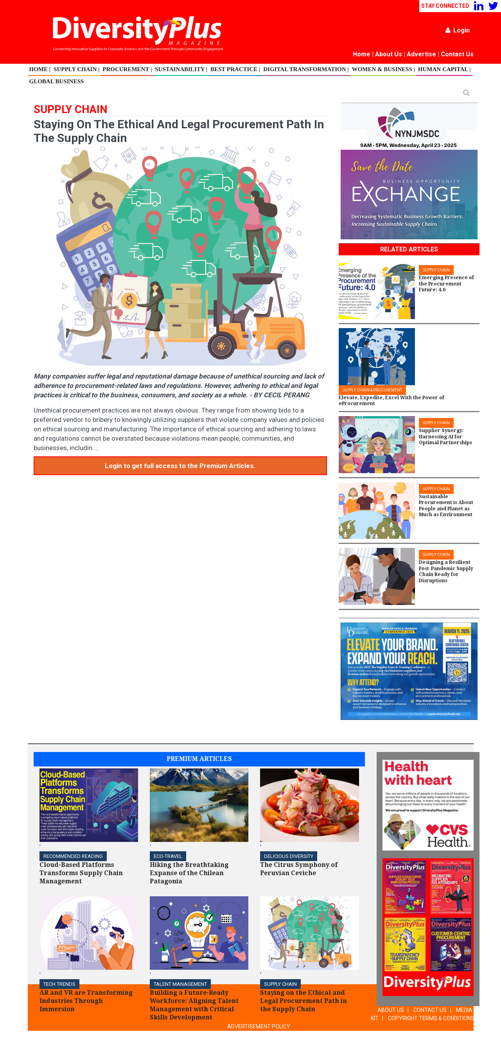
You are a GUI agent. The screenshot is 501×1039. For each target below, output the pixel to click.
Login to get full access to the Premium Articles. (180, 466)
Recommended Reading (73, 856)
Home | (40, 69)
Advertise (421, 54)
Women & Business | (383, 69)
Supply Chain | (76, 69)
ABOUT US (390, 1010)
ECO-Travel (168, 856)
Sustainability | (181, 69)
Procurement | (127, 69)
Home (361, 54)
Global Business (56, 81)
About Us (388, 54)
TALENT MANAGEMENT (180, 984)
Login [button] (457, 30)
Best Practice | (235, 69)
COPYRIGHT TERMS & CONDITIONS (431, 1018)
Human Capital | (444, 69)
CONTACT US (430, 1010)
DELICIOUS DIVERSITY (288, 856)
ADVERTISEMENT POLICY (258, 1026)
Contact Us (457, 54)
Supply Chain (280, 984)
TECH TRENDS (59, 984)
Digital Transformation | (305, 69)
